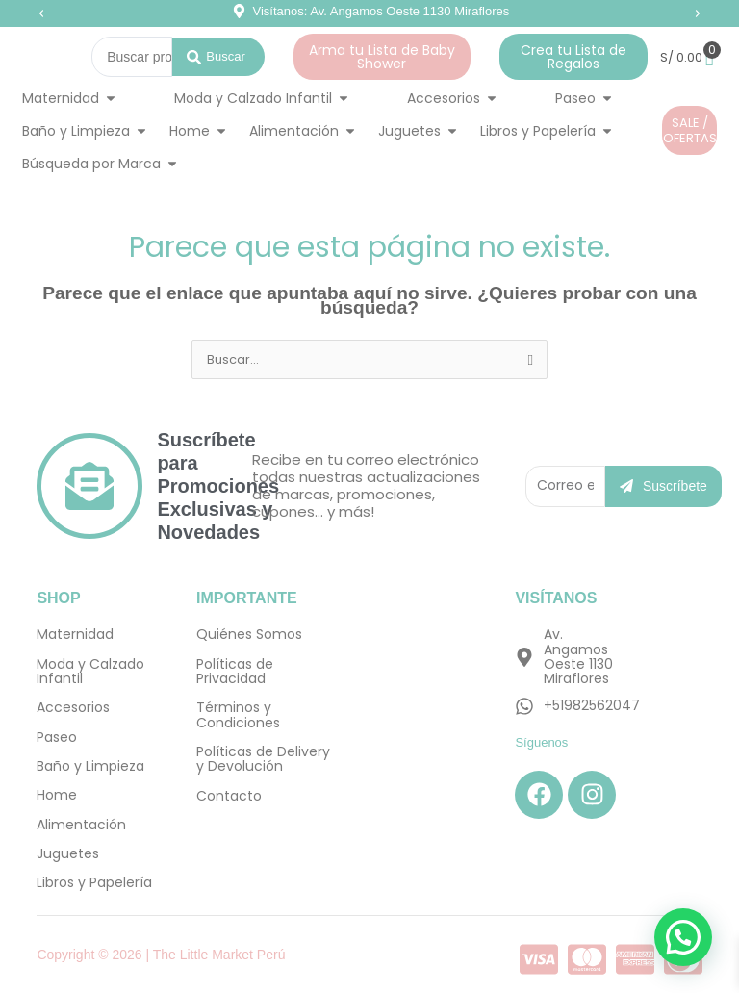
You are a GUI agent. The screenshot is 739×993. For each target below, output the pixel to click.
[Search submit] (218, 57)
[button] (41, 13)
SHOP (58, 598)
